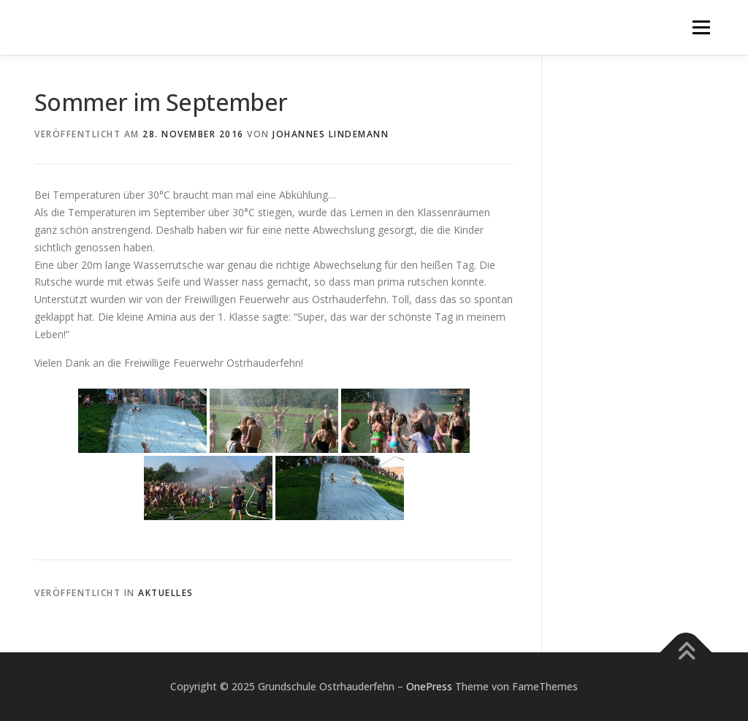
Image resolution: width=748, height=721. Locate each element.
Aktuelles (166, 593)
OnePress (429, 686)
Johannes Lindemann (330, 134)
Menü (701, 27)
